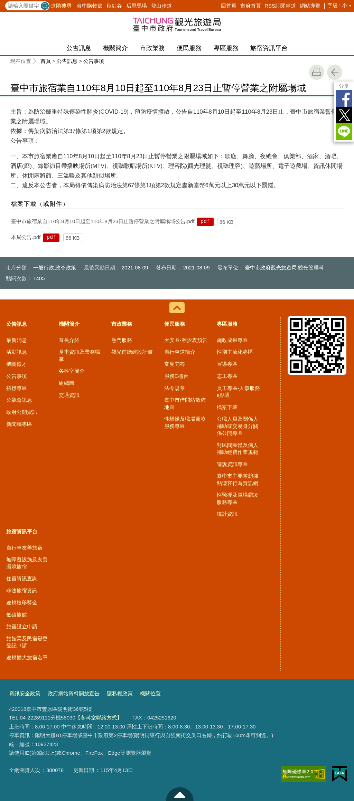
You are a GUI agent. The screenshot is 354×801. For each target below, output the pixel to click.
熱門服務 (121, 340)
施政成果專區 (232, 340)
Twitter (344, 115)
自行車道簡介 (179, 352)
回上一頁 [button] (334, 72)
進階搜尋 (61, 5)
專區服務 (226, 48)
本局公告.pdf (25, 237)
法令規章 (174, 388)
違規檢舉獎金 (21, 602)
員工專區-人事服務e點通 (238, 391)
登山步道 (161, 6)
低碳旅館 (16, 615)
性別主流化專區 (235, 352)
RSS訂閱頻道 (280, 6)
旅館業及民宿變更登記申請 (27, 642)
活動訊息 (16, 352)
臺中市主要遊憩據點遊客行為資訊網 (237, 479)
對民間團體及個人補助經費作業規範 (237, 448)
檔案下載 (227, 407)
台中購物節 (90, 6)
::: (2, 4)
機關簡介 (115, 48)
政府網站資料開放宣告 (74, 693)
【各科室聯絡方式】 (98, 718)
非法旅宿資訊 (21, 590)
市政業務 (152, 48)
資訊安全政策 (24, 693)
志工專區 (227, 376)
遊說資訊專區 (232, 464)
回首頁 (228, 6)
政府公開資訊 (21, 412)
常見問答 (174, 364)
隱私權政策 (120, 693)
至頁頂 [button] (180, 794)
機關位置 (150, 693)
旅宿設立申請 (21, 626)
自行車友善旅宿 (24, 548)
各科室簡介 (72, 371)
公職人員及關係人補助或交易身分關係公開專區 (237, 426)
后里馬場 (136, 6)
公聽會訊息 (19, 400)
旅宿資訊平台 (269, 48)
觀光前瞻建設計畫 (132, 352)
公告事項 (93, 61)
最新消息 (16, 340)
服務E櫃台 (176, 376)
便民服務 (189, 48)
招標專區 (16, 388)
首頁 (45, 61)
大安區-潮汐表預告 (185, 340)
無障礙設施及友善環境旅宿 (27, 562)
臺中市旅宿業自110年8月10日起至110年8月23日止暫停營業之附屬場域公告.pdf (102, 221)
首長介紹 (69, 340)
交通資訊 (69, 395)
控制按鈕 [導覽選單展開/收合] (177, 307)
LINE (344, 131)
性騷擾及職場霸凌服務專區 (185, 422)
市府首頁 (250, 6)
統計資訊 (227, 514)
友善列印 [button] (316, 72)
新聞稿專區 (19, 424)
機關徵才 (16, 364)
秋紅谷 (114, 6)
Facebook (344, 98)
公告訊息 (78, 48)
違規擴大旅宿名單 (27, 657)
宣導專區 (227, 364)
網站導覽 (310, 6)
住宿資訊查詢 (21, 578)
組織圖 (66, 383)
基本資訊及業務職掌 (79, 355)
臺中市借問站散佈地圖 (185, 403)
